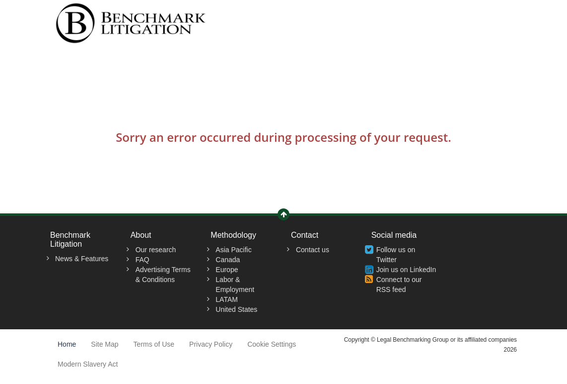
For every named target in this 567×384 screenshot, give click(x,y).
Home (67, 344)
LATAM (226, 299)
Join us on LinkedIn (406, 270)
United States (236, 309)
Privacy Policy (210, 344)
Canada (227, 260)
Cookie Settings (271, 344)
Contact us (312, 250)
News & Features (81, 259)
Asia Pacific (233, 250)
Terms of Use (154, 344)
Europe (226, 270)
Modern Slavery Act (88, 364)
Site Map (104, 344)
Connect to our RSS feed (399, 284)
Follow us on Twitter (396, 255)
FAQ (142, 260)
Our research (156, 250)
